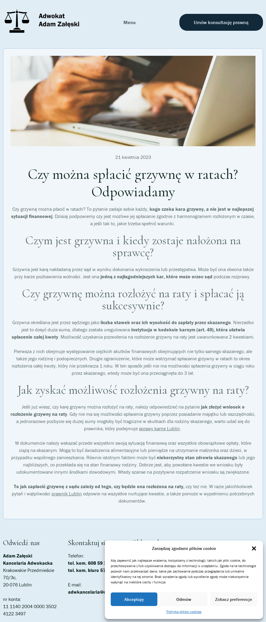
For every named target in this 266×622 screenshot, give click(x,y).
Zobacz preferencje (233, 599)
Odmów (183, 599)
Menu (129, 22)
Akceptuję (134, 599)
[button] (254, 548)
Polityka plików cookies (184, 611)
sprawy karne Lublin (159, 428)
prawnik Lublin (66, 494)
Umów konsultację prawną (221, 22)
